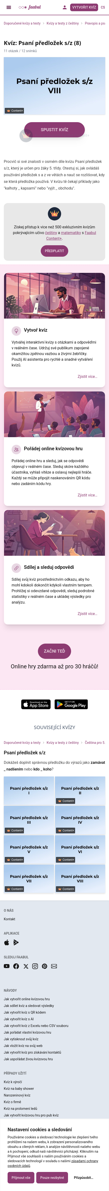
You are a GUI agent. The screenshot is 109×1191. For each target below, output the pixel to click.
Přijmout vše (21, 1180)
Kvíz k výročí (13, 1082)
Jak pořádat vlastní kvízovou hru (27, 1032)
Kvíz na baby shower (19, 1089)
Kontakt (9, 919)
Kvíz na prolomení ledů (20, 1109)
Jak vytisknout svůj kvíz (21, 1039)
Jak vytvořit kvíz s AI (19, 1019)
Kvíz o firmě (12, 1102)
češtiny (51, 232)
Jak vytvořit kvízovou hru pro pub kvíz (31, 1115)
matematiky (71, 232)
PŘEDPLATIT (54, 251)
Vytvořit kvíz (84, 7)
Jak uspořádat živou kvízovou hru (28, 1059)
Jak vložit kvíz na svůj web (23, 1046)
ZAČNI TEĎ (54, 651)
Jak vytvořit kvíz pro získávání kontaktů (32, 1052)
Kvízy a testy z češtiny (63, 23)
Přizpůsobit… (83, 1180)
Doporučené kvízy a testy (22, 23)
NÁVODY (10, 990)
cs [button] (103, 7)
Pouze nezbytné (52, 1180)
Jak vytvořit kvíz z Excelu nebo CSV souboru (36, 1026)
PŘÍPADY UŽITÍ (15, 1073)
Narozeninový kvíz (17, 1095)
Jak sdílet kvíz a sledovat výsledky (29, 1006)
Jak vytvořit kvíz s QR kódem (25, 1012)
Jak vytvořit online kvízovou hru (27, 999)
